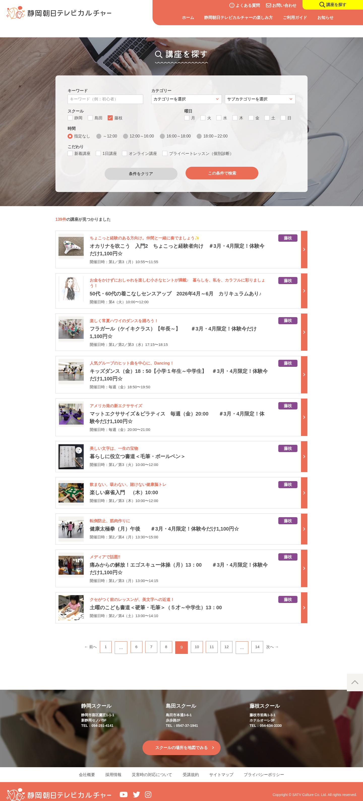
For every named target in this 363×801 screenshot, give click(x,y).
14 (261, 640)
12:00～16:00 (142, 136)
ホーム (188, 17)
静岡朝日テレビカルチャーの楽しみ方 (238, 17)
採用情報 (111, 768)
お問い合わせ (284, 5)
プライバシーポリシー (268, 768)
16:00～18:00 (179, 136)
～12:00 (110, 136)
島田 (99, 118)
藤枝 (118, 118)
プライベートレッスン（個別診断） (201, 153)
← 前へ (86, 640)
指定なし (82, 136)
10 (197, 640)
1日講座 (110, 153)
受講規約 (192, 768)
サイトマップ (224, 768)
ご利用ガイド (295, 17)
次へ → (277, 640)
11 (213, 640)
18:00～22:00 (215, 136)
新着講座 (82, 153)
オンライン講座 (143, 153)
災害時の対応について (151, 768)
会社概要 (83, 768)
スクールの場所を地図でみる (181, 740)
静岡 (78, 118)
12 (229, 640)
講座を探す (336, 5)
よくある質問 (248, 5)
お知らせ (325, 17)
